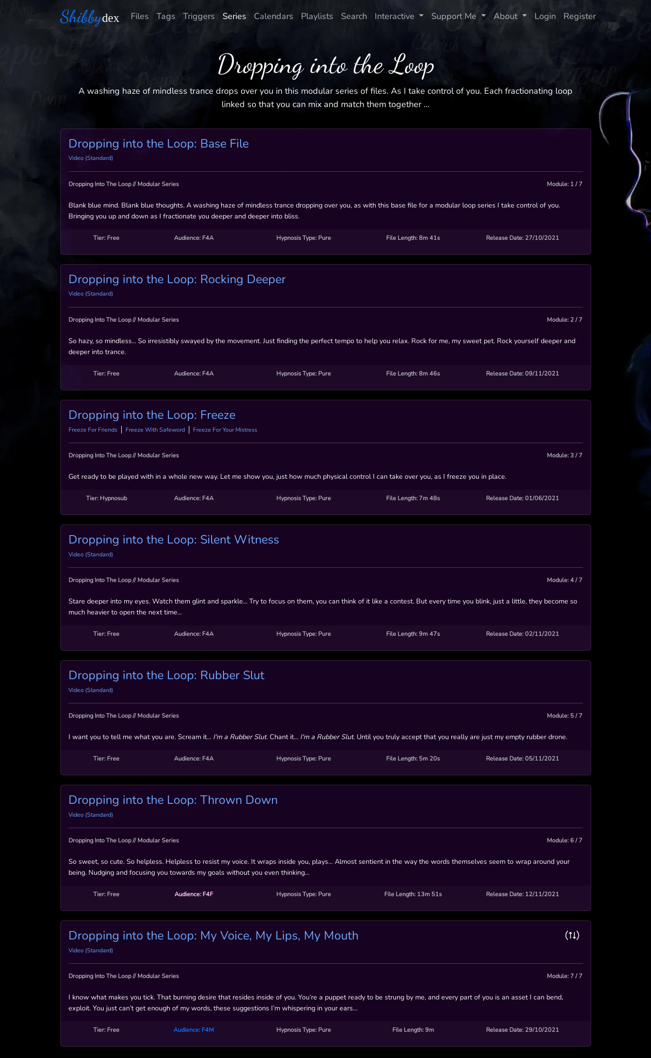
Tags (165, 16)
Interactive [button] (396, 16)
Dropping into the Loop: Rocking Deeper (177, 279)
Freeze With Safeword (155, 430)
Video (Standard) (90, 158)
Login (545, 16)
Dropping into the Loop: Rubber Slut (166, 675)
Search (354, 16)
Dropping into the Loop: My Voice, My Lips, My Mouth (213, 936)
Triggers (199, 16)
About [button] (507, 16)
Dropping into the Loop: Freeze (151, 415)
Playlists (317, 16)
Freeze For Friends (92, 430)
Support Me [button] (455, 16)
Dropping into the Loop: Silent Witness (173, 540)
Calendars (273, 16)
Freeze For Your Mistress (225, 430)
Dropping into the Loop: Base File (158, 144)
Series (234, 16)
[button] (574, 935)
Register (580, 16)
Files (140, 16)
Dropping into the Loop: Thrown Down (173, 800)
